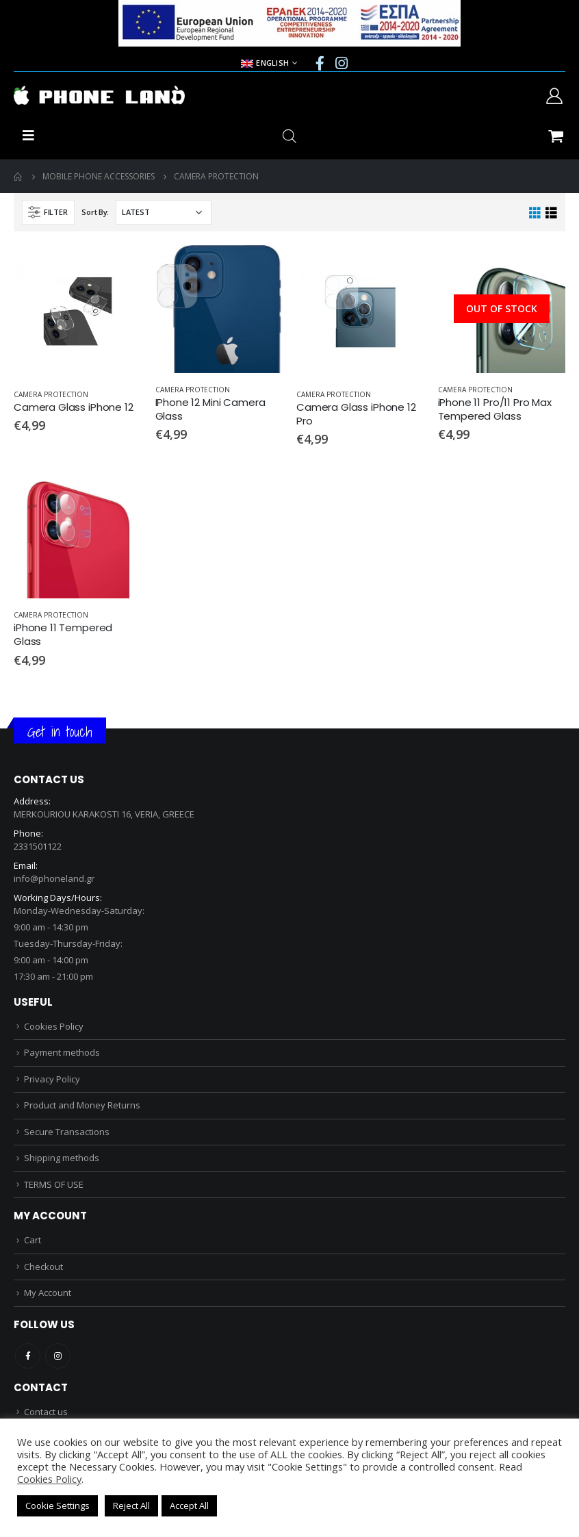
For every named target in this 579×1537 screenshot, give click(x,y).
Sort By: (95, 212)
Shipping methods (61, 1158)
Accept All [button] (189, 1505)
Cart (32, 1240)
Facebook (27, 1356)
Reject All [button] (131, 1505)
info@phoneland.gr (54, 878)
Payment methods (62, 1052)
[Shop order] (163, 212)
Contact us (46, 1412)
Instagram (57, 1356)
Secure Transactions (67, 1132)
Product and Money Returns (82, 1105)
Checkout (43, 1266)
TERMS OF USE (53, 1184)
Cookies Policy (53, 1026)
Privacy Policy (52, 1079)
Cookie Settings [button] (57, 1505)
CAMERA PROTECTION (51, 394)
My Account (47, 1292)
